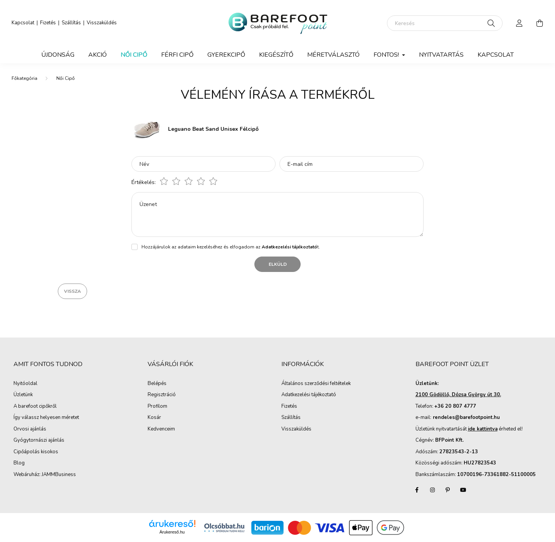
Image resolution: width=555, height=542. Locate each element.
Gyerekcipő (226, 55)
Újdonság (57, 55)
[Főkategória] (24, 78)
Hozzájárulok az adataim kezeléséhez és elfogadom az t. (230, 247)
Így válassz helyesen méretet (46, 418)
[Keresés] (445, 23)
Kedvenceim (161, 429)
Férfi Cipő (177, 55)
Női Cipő (134, 55)
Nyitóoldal (25, 384)
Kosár (154, 418)
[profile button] (519, 23)
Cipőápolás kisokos (35, 452)
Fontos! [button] (386, 55)
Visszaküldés (102, 22)
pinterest (448, 490)
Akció (97, 55)
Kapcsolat (23, 22)
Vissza (72, 291)
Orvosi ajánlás (29, 429)
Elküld (278, 264)
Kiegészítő (276, 55)
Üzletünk (23, 395)
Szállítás (71, 22)
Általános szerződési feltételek (316, 384)
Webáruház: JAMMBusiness (44, 475)
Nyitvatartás (441, 55)
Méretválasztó (333, 55)
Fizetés (48, 22)
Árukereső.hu (172, 532)
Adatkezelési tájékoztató (308, 395)
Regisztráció (162, 395)
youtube (463, 490)
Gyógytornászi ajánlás (38, 440)
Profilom (157, 407)
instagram (432, 490)
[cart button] (539, 23)
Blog (19, 463)
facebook (417, 490)
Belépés (157, 384)
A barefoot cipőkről (35, 407)
